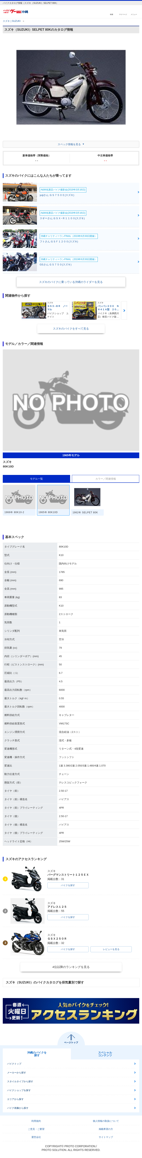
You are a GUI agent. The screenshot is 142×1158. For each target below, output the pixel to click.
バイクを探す (68, 885)
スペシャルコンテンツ (105, 1054)
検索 (111, 14)
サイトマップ (106, 1137)
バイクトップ (14, 1063)
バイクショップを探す (19, 1090)
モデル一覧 (36, 478)
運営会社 (36, 1137)
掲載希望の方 (106, 1129)
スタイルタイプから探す (20, 1081)
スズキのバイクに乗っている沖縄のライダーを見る (71, 281)
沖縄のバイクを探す (37, 1054)
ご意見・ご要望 (36, 1129)
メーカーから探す (16, 1072)
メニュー (134, 14)
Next (124, 310)
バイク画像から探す (17, 1108)
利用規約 (36, 1121)
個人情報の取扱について (106, 1121)
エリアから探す (15, 1099)
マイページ (123, 14)
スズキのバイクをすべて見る (71, 328)
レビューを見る (111, 949)
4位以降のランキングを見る (70, 967)
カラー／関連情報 (105, 478)
